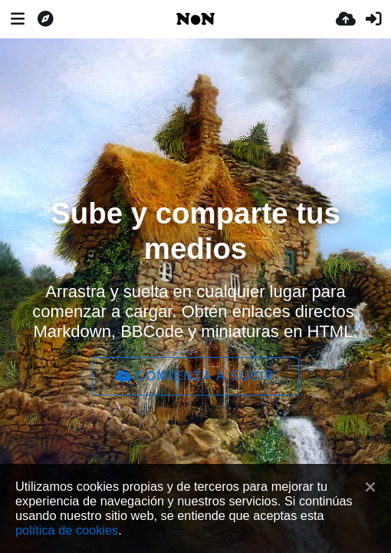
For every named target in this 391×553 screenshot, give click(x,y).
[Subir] (346, 19)
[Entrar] (373, 19)
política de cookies (66, 530)
